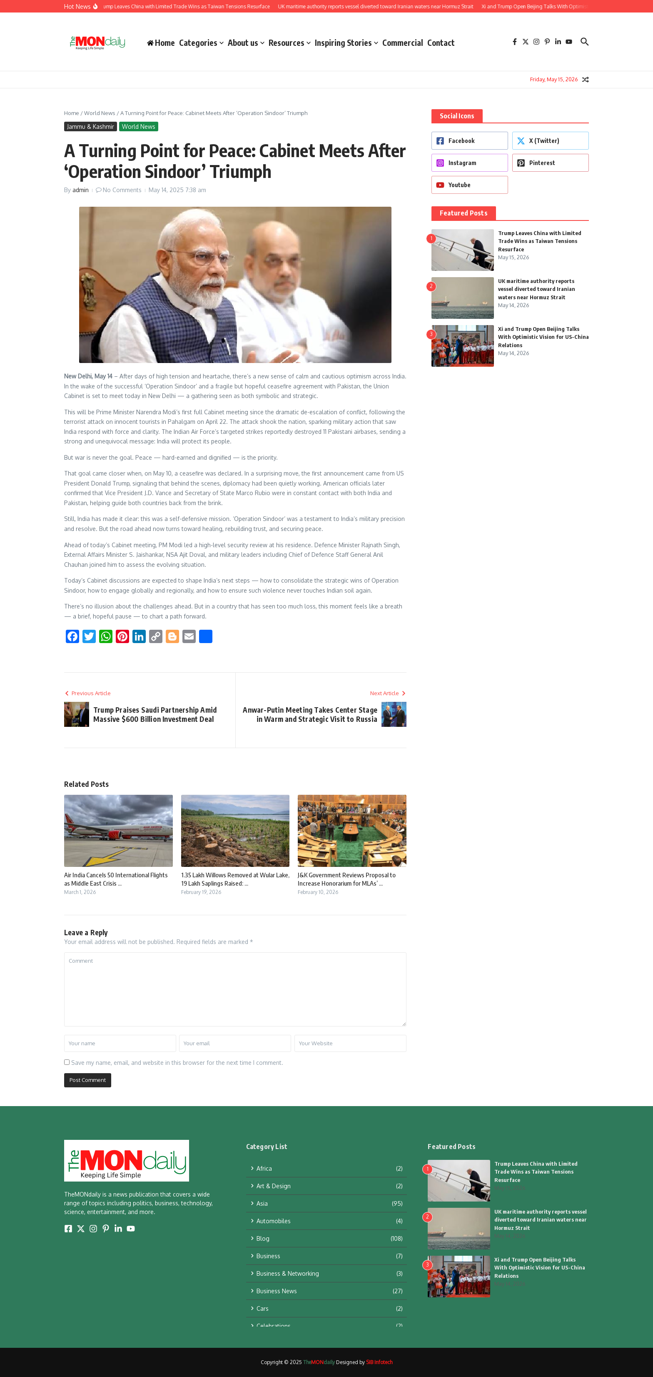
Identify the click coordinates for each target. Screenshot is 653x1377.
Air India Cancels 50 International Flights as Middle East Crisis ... (116, 879)
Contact (441, 43)
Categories (201, 43)
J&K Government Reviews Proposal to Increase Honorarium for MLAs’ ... (347, 879)
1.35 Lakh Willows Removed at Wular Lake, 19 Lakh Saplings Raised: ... (235, 879)
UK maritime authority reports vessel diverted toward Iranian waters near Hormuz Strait (536, 289)
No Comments (122, 189)
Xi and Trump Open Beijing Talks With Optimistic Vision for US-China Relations (543, 336)
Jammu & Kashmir (90, 126)
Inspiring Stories (346, 43)
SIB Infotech (379, 1362)
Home (71, 113)
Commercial (402, 43)
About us (246, 43)
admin (80, 189)
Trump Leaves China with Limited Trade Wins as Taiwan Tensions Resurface (539, 241)
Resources (290, 43)
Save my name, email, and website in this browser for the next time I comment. (177, 1062)
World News (99, 113)
